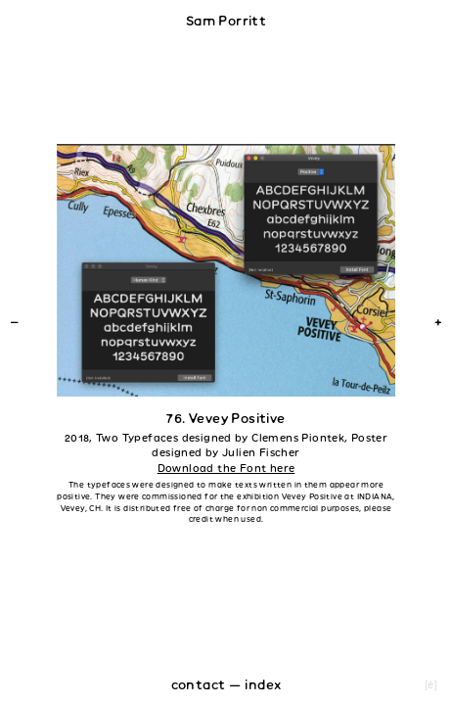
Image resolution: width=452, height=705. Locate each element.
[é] (431, 684)
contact (198, 684)
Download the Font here (226, 468)
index (263, 684)
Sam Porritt (226, 20)
